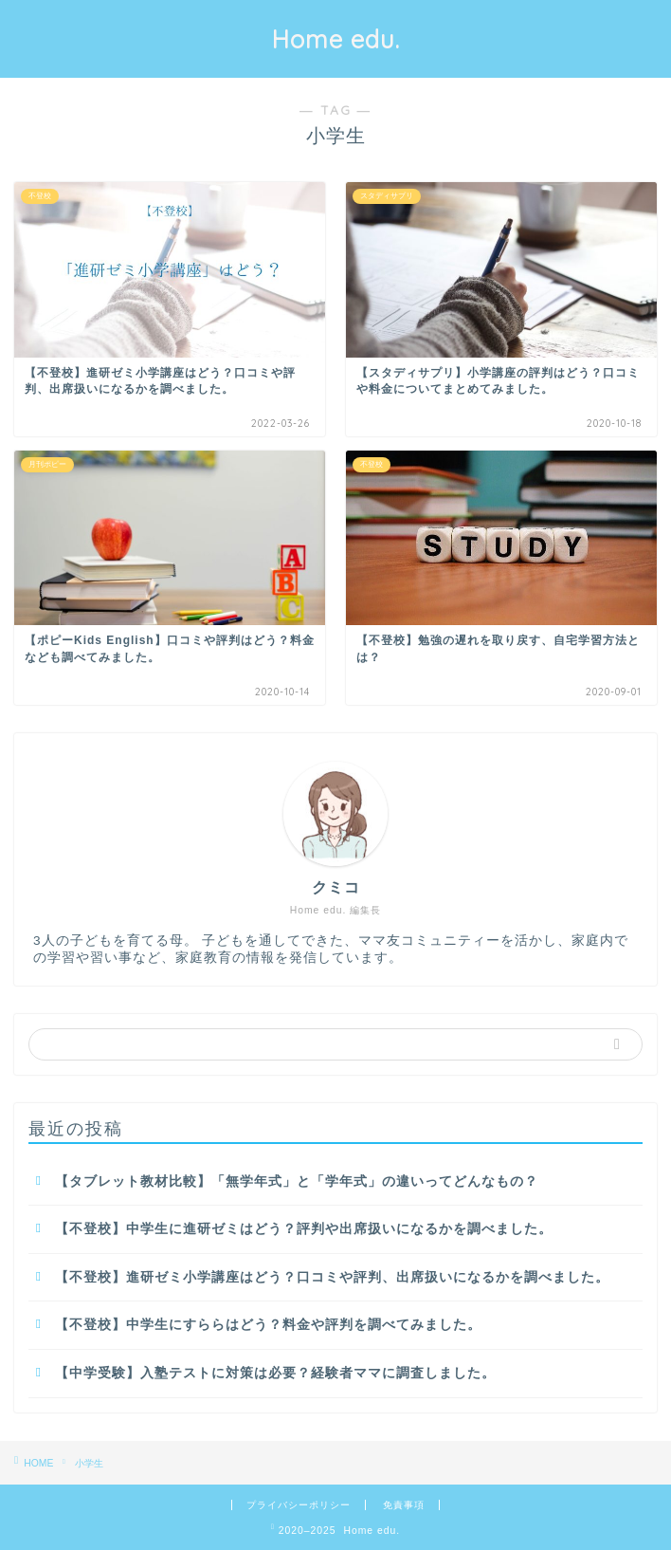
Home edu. (336, 39)
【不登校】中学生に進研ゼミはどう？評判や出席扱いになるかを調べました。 (304, 1229)
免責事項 (404, 1505)
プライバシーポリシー (298, 1505)
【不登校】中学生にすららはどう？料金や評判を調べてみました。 (268, 1325)
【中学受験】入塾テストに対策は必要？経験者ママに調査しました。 (275, 1373)
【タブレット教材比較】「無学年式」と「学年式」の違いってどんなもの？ (296, 1181)
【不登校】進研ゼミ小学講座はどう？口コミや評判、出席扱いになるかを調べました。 (332, 1277)
